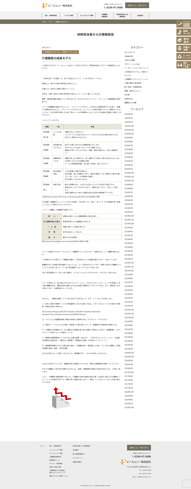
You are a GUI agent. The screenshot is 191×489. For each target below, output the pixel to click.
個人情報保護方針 (78, 454)
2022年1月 (128, 305)
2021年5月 (128, 337)
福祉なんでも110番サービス (58, 476)
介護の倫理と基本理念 (133, 83)
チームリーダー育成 (55, 450)
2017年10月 (129, 372)
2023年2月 (128, 255)
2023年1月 (128, 259)
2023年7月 (128, 235)
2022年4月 (128, 294)
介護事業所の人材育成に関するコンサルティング (57, 471)
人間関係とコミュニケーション (136, 79)
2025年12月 (129, 126)
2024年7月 (128, 192)
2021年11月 (129, 313)
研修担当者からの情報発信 (122, 15)
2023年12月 (129, 216)
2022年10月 (129, 270)
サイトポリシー (78, 458)
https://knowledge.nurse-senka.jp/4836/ (61, 241)
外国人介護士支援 (55, 467)
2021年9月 (128, 321)
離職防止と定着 (130, 102)
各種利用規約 (77, 462)
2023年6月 (128, 239)
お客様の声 (128, 56)
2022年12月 (129, 262)
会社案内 (140, 15)
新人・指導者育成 (51, 15)
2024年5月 (128, 196)
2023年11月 (129, 219)
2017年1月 (128, 388)
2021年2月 (128, 348)
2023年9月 (128, 227)
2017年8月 (128, 376)
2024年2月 (128, 208)
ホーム (42, 446)
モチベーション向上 (132, 64)
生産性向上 (128, 98)
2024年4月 (128, 200)
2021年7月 (128, 329)
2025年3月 (128, 161)
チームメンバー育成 (86, 15)
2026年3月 (128, 114)
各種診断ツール (54, 460)
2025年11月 (129, 130)
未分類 (127, 94)
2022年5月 (128, 290)
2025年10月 (129, 133)
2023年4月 (128, 247)
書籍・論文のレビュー (133, 91)
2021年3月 (128, 345)
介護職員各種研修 (104, 15)
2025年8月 (128, 141)
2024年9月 (128, 184)
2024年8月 (128, 188)
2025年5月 (128, 153)
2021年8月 (128, 325)
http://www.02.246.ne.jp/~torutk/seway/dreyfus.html (68, 196)
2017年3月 (128, 384)
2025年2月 (128, 165)
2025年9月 (128, 137)
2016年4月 (128, 399)
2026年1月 (128, 122)
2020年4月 (128, 364)
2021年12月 (129, 309)
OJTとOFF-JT (129, 52)
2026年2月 (128, 118)
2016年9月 (128, 395)
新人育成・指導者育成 (133, 87)
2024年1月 (128, 212)
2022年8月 (128, 278)
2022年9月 (128, 274)
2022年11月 (129, 266)
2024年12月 (129, 173)
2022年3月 (128, 298)
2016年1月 (128, 403)
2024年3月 (128, 204)
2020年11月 (129, 352)
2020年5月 (128, 360)
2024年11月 (129, 176)
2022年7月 (128, 282)
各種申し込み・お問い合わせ (137, 5)
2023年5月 (128, 243)
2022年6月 (128, 286)
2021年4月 (128, 341)
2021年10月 (129, 317)
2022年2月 (128, 302)
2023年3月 (128, 251)
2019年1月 (128, 368)
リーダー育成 (68, 15)
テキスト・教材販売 (55, 463)
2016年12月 (129, 392)
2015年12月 (129, 407)
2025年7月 (128, 145)
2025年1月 (128, 169)
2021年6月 (128, 333)
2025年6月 (128, 149)
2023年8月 (128, 231)
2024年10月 (129, 180)
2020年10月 (129, 356)
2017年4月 (128, 380)
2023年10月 (129, 223)
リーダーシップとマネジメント (136, 68)
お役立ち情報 (129, 60)
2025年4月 (128, 157)
